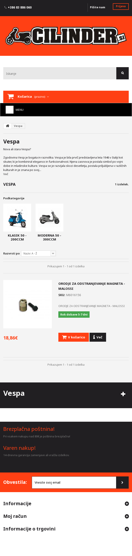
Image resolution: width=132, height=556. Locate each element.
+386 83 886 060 (20, 7)
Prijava (121, 6)
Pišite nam (97, 7)
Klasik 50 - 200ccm (17, 237)
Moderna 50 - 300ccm (49, 237)
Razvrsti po (11, 253)
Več (5, 174)
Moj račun (15, 516)
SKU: (61, 295)
